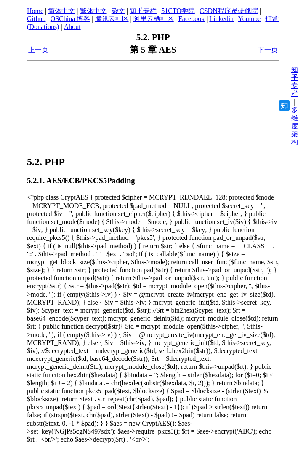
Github (36, 18)
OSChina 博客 (70, 18)
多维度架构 (294, 126)
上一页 (38, 49)
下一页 (268, 49)
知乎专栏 (143, 10)
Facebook (191, 18)
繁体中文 (93, 10)
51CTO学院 (178, 10)
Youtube (249, 18)
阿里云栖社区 (153, 18)
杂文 (118, 10)
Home (35, 10)
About (72, 26)
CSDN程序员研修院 (229, 10)
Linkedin (221, 18)
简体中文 (61, 10)
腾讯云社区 (112, 18)
